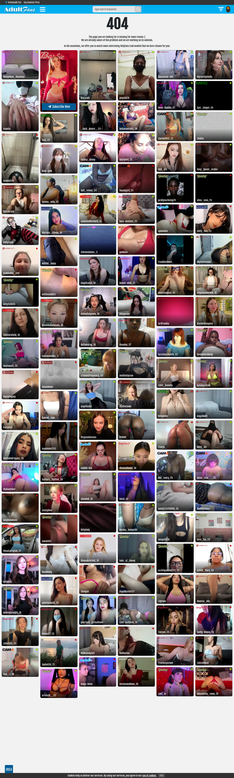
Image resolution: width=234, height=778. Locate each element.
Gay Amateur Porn (31, 2)
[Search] (138, 9)
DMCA (9, 769)
